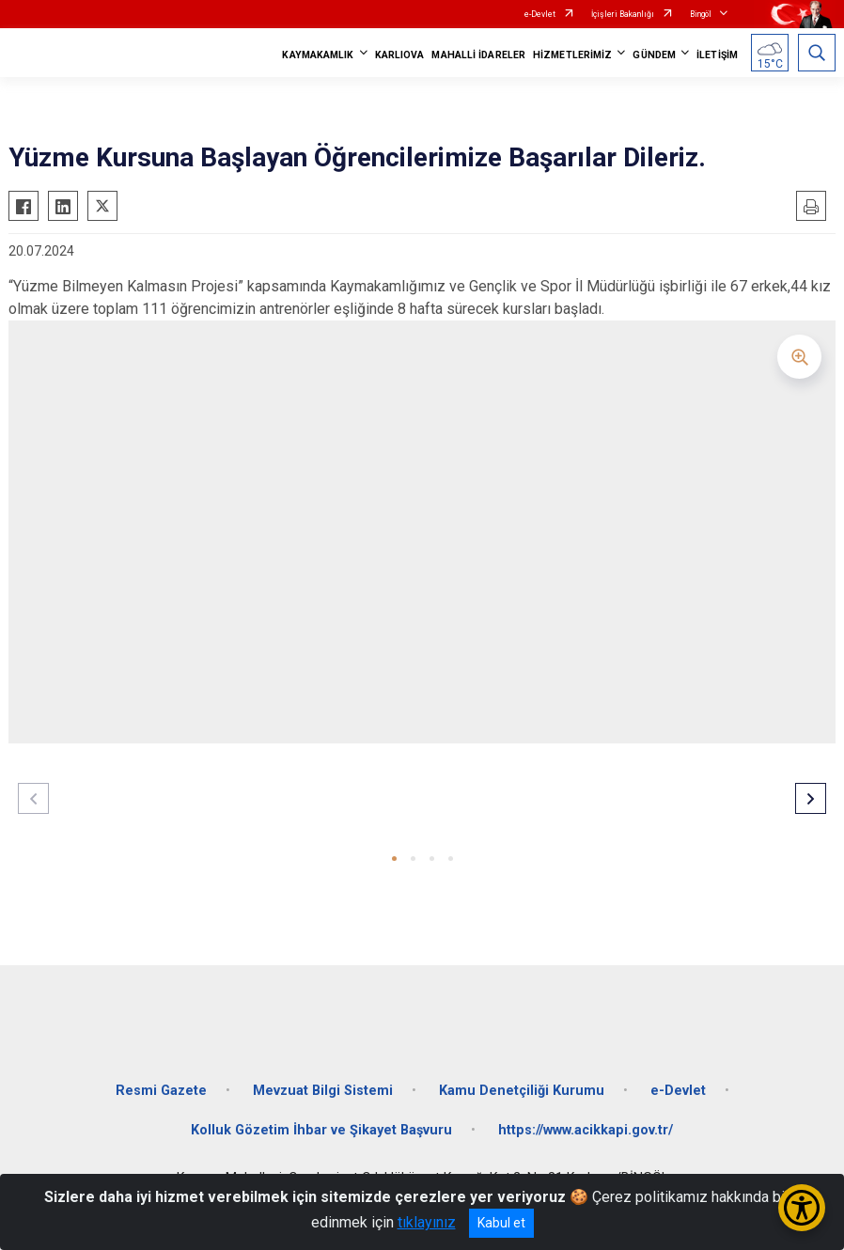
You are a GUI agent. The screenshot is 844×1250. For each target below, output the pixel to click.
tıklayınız (427, 1222)
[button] (394, 858)
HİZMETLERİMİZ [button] (572, 55)
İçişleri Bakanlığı (622, 14)
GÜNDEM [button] (654, 55)
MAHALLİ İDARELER (478, 55)
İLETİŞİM (717, 55)
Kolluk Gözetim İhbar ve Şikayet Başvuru (321, 1130)
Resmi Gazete (161, 1091)
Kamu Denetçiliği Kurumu (521, 1091)
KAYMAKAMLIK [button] (317, 55)
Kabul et (501, 1222)
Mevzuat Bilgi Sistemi (323, 1091)
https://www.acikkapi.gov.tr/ (585, 1130)
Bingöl (700, 14)
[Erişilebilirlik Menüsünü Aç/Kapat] (801, 1207)
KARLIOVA (400, 55)
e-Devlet (539, 14)
